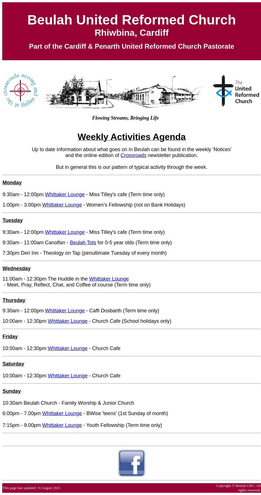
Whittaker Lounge (65, 194)
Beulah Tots (83, 242)
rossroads (135, 155)
